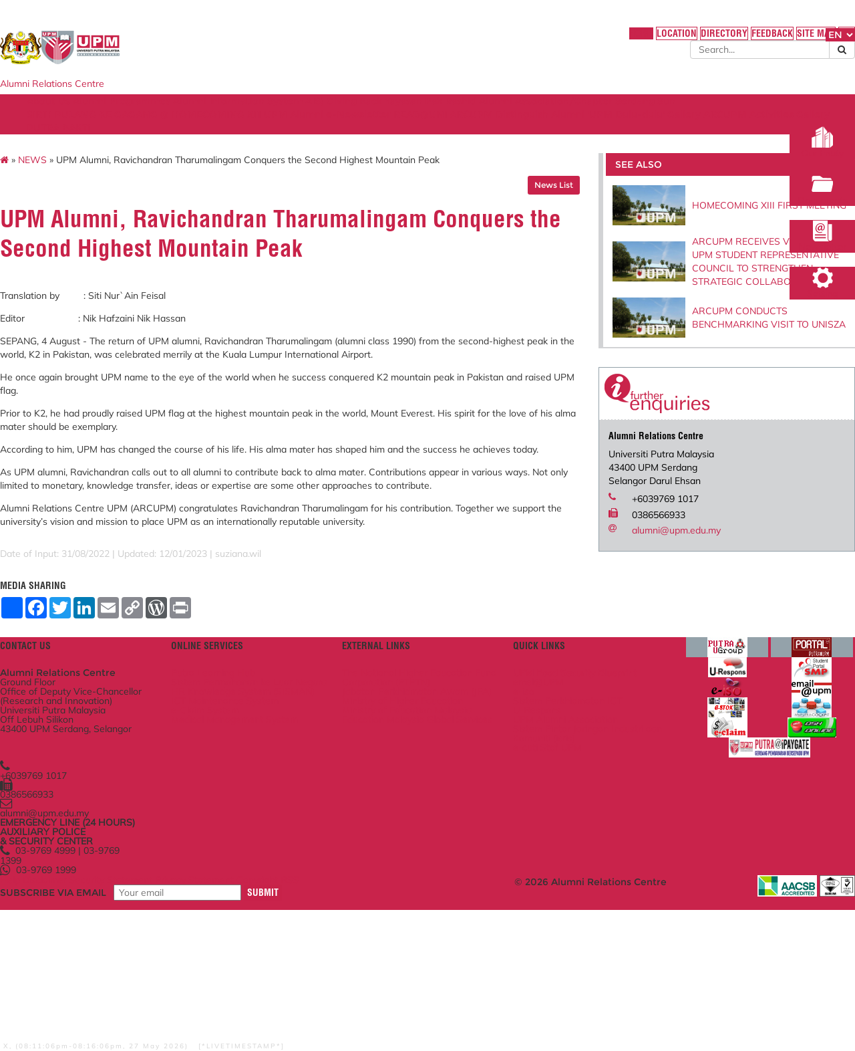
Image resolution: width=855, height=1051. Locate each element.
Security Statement (196, 1017)
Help (85, 1017)
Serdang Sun (114, 129)
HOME (536, 39)
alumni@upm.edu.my (646, 558)
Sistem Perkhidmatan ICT (560, 800)
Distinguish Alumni (697, 129)
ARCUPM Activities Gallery (273, 142)
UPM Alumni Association (558, 825)
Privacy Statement (285, 1017)
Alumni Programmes (188, 116)
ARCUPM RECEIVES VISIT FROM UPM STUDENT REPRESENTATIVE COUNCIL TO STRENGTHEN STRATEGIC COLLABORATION (713, 282)
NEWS (107, 181)
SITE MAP (730, 39)
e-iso (516, 787)
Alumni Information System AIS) (324, 116)
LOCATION (576, 39)
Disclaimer (125, 1017)
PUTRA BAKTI (379, 142)
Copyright (353, 1017)
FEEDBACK (682, 39)
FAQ (768, 39)
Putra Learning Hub (265, 762)
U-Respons (530, 812)
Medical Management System (269, 848)
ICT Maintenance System (277, 818)
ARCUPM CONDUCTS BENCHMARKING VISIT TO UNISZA (707, 345)
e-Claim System (257, 830)
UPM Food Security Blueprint (567, 762)
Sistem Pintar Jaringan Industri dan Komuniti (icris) (563, 843)
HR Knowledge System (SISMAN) (273, 800)
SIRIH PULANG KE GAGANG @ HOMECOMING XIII (273, 129)
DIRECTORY (629, 39)
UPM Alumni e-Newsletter (466, 129)
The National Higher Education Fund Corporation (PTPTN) (424, 771)
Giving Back (440, 116)
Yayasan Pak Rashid (525, 116)
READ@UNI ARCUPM (591, 129)
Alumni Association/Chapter (650, 116)
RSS (391, 1017)
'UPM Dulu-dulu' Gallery (141, 142)
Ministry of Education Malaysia (409, 832)
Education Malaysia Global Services (420, 853)
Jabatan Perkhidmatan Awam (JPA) (412, 797)
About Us (106, 116)
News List (523, 206)
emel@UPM (531, 774)
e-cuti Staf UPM (540, 860)
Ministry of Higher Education (425, 814)
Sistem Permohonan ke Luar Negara (284, 779)
